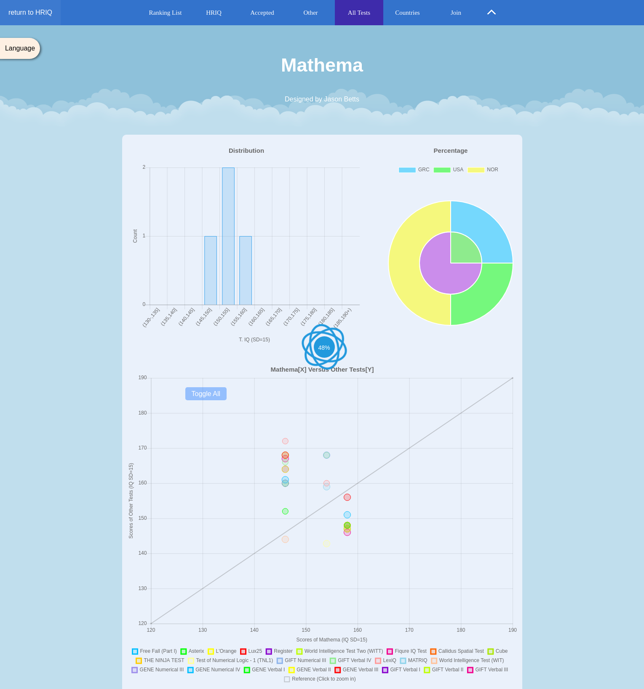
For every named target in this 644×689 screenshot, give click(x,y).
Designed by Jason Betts (322, 99)
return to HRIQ (30, 12)
